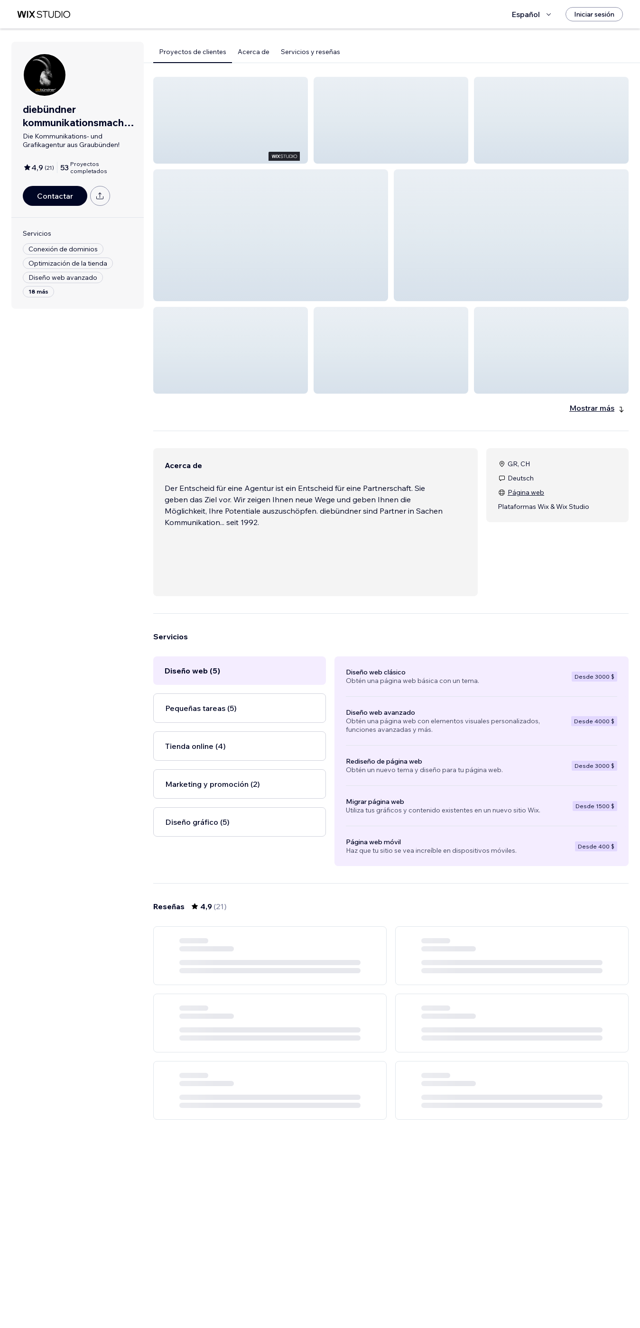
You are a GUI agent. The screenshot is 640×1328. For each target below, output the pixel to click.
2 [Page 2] (382, 1293)
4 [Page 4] (417, 1293)
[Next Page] (434, 1293)
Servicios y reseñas (310, 51)
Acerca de (253, 51)
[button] (230, 120)
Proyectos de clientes (192, 51)
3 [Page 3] (399, 1293)
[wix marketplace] (43, 14)
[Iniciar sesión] (594, 14)
